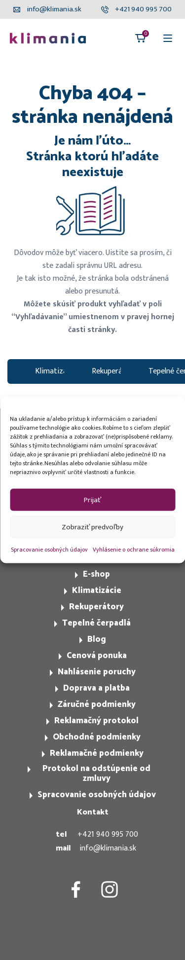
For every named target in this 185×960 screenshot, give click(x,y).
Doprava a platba (96, 688)
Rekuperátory (114, 371)
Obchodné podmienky (97, 737)
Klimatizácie (96, 590)
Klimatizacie (55, 371)
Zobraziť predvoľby (92, 526)
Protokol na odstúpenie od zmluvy (96, 773)
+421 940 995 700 (107, 834)
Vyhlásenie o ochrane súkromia (134, 549)
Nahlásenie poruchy (97, 672)
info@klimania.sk (107, 848)
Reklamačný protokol (96, 721)
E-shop (96, 574)
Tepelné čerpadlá (96, 623)
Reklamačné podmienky (97, 753)
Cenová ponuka (97, 656)
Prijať (92, 499)
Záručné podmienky (97, 704)
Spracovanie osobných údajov (49, 549)
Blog (96, 639)
